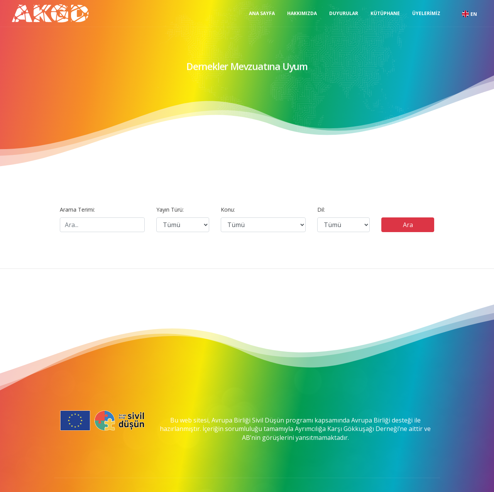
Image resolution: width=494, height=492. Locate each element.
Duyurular (343, 13)
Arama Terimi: (77, 209)
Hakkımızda (302, 13)
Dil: (321, 209)
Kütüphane (385, 13)
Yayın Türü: (170, 209)
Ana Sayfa (262, 13)
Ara (408, 225)
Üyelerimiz (426, 13)
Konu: (228, 209)
